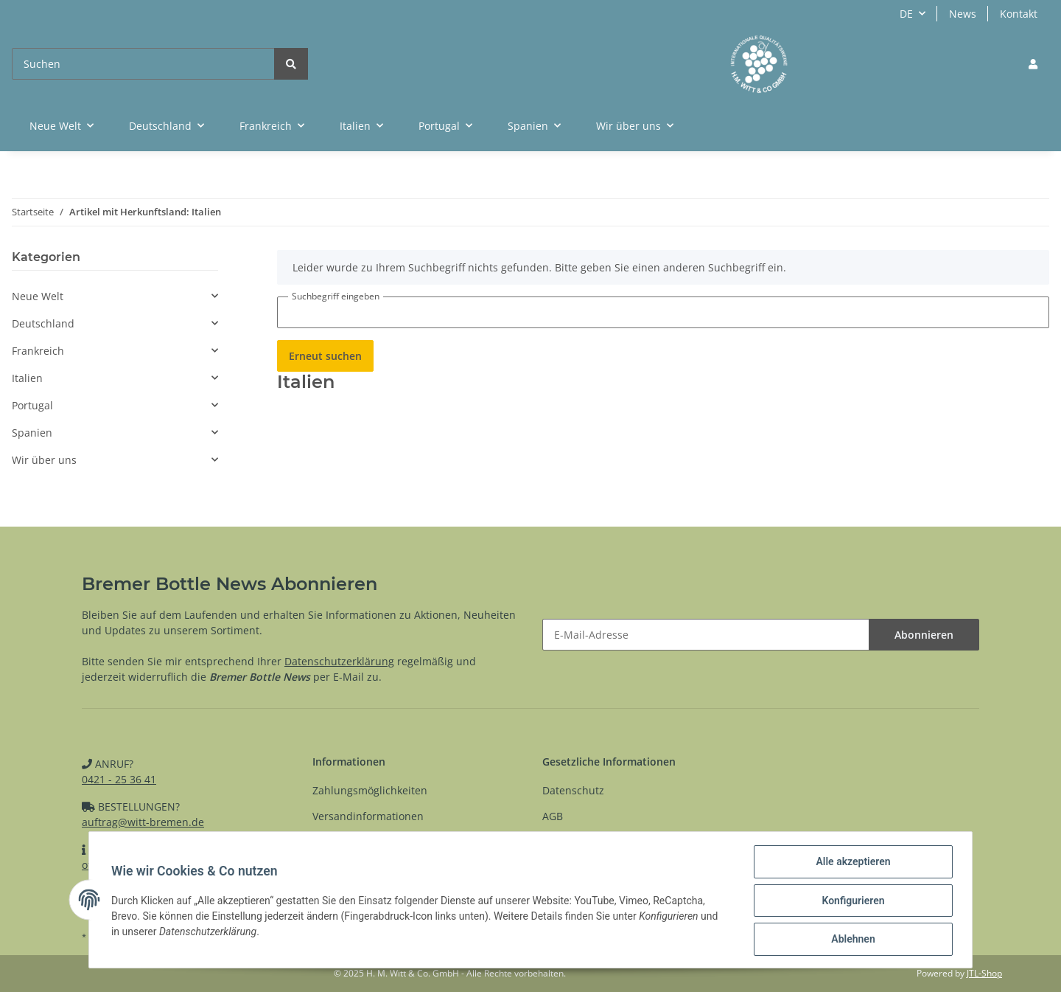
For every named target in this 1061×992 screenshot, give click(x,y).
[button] (1033, 63)
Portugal (32, 405)
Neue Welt (37, 296)
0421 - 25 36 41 (119, 779)
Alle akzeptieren (851, 863)
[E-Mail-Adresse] (705, 635)
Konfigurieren (851, 901)
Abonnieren (923, 635)
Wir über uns (44, 460)
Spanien (32, 433)
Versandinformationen (368, 816)
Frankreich (38, 351)
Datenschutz (573, 790)
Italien (27, 378)
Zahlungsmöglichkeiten (369, 790)
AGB (552, 816)
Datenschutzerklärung (339, 661)
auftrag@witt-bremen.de (143, 822)
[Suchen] (143, 64)
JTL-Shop (984, 973)
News (962, 14)
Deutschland (43, 323)
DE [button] (906, 14)
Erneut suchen (325, 356)
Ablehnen (851, 940)
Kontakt (1018, 14)
